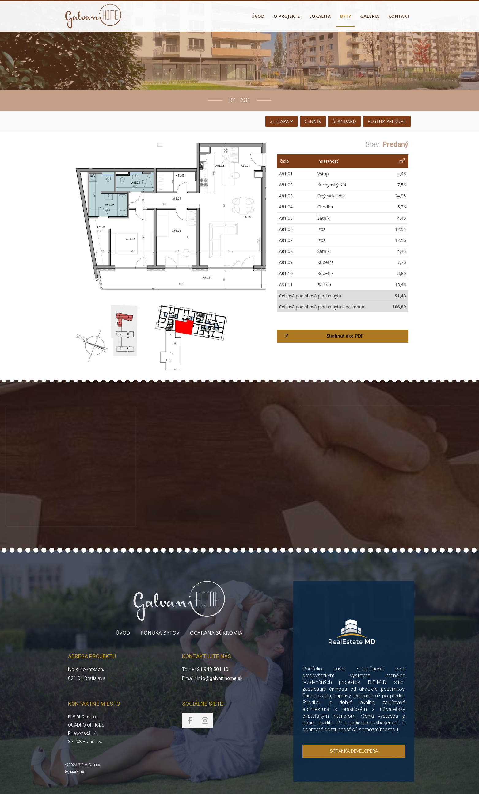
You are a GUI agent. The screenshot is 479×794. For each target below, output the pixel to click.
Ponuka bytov (160, 632)
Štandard (344, 121)
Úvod (123, 632)
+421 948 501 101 (211, 669)
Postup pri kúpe (386, 121)
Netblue (77, 772)
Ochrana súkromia (216, 632)
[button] (342, 336)
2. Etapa (281, 121)
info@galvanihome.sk (220, 678)
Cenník (312, 121)
